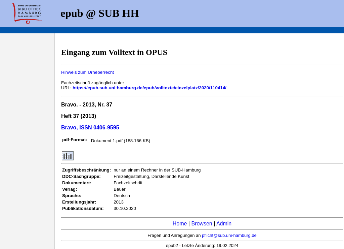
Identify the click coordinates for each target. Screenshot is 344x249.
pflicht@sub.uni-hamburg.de (229, 235)
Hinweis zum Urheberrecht (87, 72)
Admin (223, 223)
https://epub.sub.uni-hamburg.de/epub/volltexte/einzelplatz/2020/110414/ (149, 87)
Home (180, 223)
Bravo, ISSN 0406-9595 (90, 127)
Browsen (201, 223)
